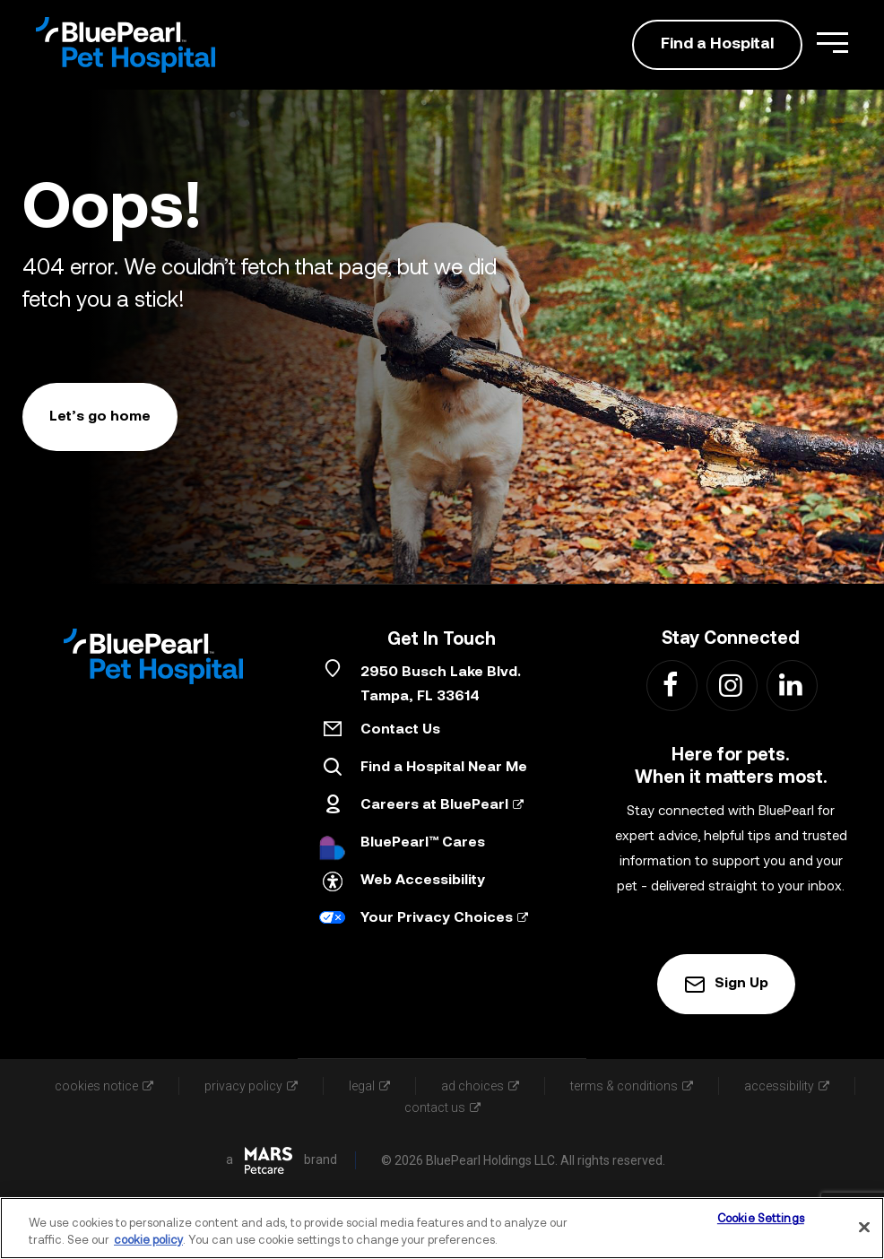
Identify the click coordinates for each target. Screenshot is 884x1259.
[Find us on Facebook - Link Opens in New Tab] (671, 684)
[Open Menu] (832, 42)
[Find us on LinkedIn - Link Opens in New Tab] (791, 684)
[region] (442, 1228)
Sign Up (726, 984)
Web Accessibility (422, 880)
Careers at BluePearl (442, 805)
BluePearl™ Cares (422, 843)
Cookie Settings (760, 1220)
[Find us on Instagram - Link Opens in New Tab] (731, 684)
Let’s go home (100, 417)
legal (369, 1086)
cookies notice (104, 1086)
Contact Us (400, 730)
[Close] (864, 1227)
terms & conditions (631, 1086)
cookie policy (148, 1240)
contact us (442, 1107)
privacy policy (251, 1086)
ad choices (480, 1086)
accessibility (786, 1086)
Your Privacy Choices (444, 918)
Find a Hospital (717, 44)
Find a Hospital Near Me (443, 767)
